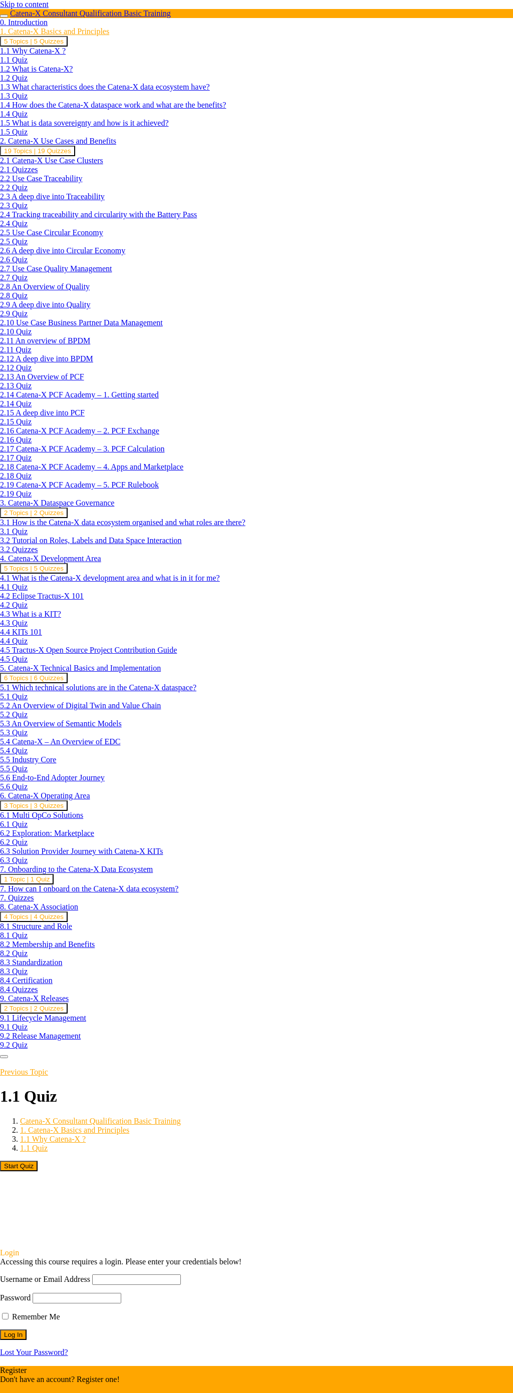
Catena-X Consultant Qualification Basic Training (90, 13)
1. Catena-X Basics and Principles (74, 1130)
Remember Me (31, 1316)
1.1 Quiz (34, 1148)
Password (15, 1297)
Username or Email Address (45, 1279)
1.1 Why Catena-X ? (53, 1139)
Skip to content (24, 4)
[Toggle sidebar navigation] (4, 16)
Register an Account (32, 1388)
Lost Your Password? (34, 1352)
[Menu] (4, 1056)
